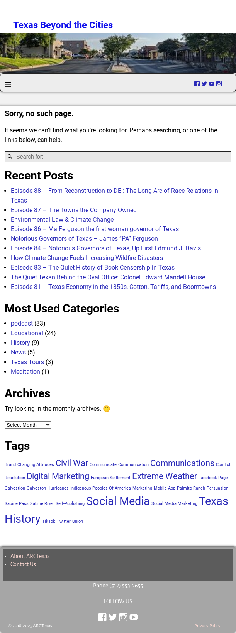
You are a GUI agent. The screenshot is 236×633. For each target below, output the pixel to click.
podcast (22, 323)
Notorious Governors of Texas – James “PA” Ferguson (84, 238)
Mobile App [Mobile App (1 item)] (164, 488)
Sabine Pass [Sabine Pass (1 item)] (17, 503)
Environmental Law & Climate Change (62, 219)
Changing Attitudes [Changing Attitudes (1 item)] (35, 464)
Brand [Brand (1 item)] (10, 464)
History (20, 342)
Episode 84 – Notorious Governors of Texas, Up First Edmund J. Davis (106, 248)
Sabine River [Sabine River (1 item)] (42, 503)
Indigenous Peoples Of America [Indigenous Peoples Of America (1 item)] (100, 488)
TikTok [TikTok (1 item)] (48, 521)
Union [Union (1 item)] (77, 521)
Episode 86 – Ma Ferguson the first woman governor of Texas (95, 229)
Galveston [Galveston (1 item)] (36, 488)
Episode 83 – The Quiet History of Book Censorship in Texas (93, 267)
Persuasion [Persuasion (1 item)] (217, 488)
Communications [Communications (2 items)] (182, 463)
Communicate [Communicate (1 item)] (103, 464)
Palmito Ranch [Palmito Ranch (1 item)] (191, 488)
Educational (27, 333)
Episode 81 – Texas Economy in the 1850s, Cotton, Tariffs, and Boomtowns (113, 286)
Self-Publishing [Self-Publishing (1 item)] (70, 503)
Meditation (25, 371)
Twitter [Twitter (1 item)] (64, 521)
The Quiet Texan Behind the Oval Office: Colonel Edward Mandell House (108, 277)
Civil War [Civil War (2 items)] (72, 463)
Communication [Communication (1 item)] (133, 464)
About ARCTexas (29, 556)
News (18, 352)
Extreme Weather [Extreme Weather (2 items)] (164, 476)
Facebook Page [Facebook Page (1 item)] (213, 477)
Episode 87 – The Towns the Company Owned (74, 210)
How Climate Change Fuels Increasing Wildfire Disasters (87, 258)
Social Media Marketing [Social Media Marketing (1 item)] (174, 503)
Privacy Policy (207, 625)
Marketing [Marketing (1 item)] (142, 488)
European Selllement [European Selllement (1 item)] (111, 477)
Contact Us (23, 564)
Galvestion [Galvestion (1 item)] (15, 488)
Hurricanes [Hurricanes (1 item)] (58, 488)
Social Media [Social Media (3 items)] (118, 501)
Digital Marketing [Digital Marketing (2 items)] (58, 476)
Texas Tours (27, 362)
